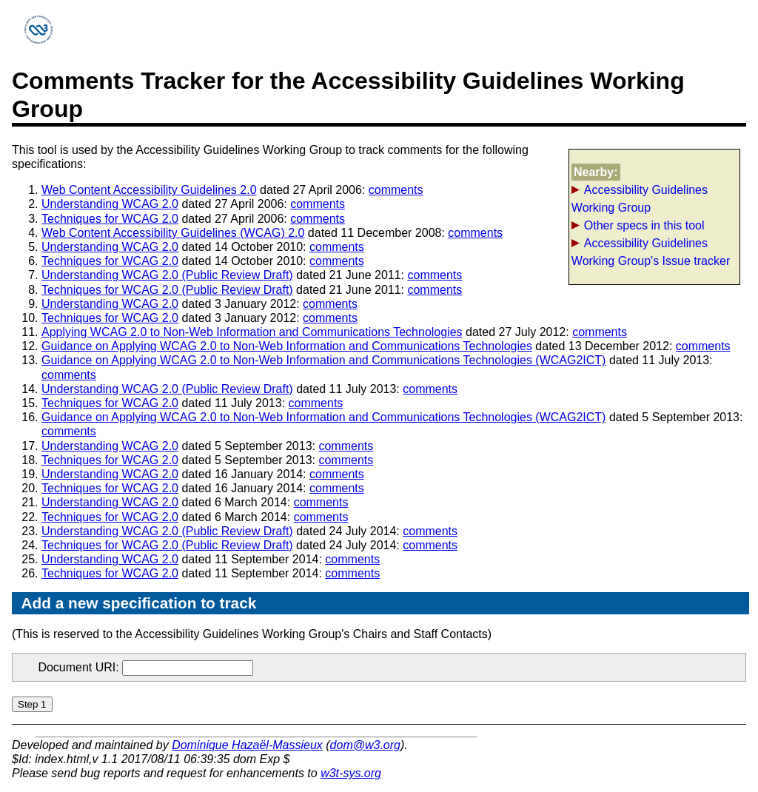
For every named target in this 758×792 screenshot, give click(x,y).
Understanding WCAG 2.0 (109, 204)
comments (396, 190)
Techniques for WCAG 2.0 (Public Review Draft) (167, 289)
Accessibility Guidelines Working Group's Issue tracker (650, 252)
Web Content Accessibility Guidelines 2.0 (149, 190)
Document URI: (145, 667)
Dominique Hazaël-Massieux (247, 745)
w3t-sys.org (351, 773)
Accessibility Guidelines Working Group (639, 199)
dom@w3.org (365, 745)
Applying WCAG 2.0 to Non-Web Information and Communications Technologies (252, 332)
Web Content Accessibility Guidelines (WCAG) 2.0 (172, 232)
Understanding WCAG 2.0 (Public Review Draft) (167, 275)
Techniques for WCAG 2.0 (109, 218)
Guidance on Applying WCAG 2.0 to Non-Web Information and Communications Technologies (286, 346)
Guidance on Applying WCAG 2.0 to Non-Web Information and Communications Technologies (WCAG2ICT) (323, 360)
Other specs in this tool (644, 225)
